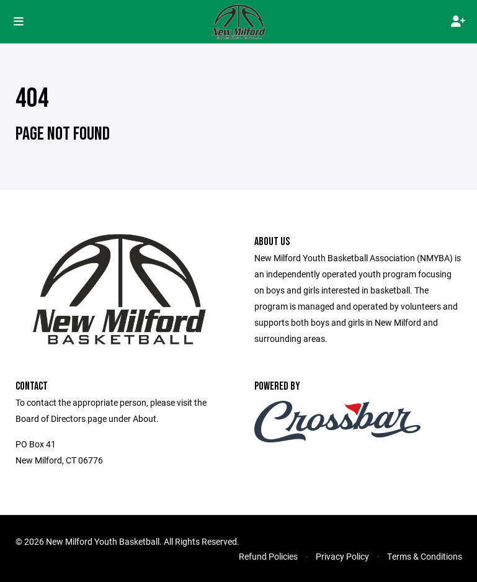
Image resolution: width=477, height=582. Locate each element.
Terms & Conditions (424, 556)
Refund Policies (268, 556)
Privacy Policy (342, 556)
